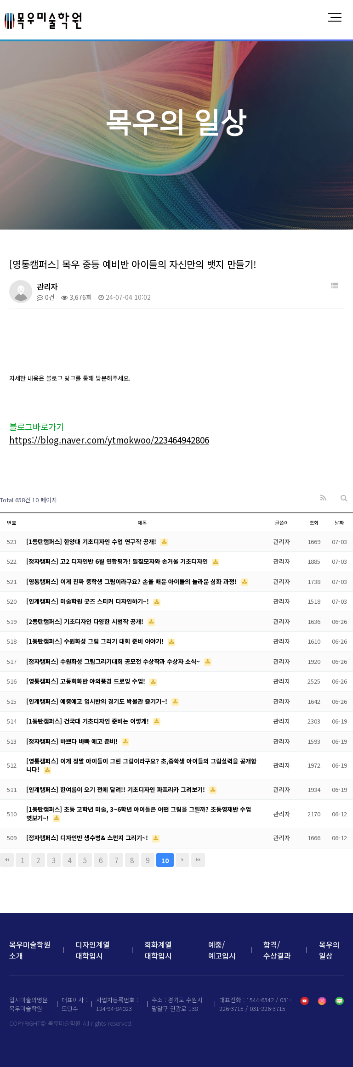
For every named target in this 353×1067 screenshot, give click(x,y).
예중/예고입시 (222, 950)
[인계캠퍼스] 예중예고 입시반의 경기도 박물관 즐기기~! (97, 701)
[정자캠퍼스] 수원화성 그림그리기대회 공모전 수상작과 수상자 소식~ (114, 661)
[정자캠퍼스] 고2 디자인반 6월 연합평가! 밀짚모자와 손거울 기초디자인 (118, 561)
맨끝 (198, 860)
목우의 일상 (329, 950)
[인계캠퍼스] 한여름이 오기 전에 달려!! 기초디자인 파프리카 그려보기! (116, 789)
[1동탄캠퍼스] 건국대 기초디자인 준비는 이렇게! (88, 721)
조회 (314, 522)
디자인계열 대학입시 (92, 950)
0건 (46, 297)
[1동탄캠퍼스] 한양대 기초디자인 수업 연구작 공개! (92, 541)
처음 (7, 860)
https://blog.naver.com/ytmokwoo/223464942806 (109, 439)
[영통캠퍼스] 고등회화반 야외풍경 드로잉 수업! (86, 681)
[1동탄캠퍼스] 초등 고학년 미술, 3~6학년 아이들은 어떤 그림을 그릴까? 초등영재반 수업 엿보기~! (138, 813)
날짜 (339, 522)
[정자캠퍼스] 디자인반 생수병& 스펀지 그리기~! (88, 837)
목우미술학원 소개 (30, 950)
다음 (182, 860)
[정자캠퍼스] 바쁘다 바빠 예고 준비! (73, 741)
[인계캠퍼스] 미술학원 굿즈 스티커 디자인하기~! (88, 601)
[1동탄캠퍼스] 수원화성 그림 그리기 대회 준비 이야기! (95, 641)
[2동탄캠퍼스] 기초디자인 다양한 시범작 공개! (85, 621)
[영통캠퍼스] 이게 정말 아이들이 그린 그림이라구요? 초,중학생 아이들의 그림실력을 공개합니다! (141, 765)
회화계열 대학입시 (158, 950)
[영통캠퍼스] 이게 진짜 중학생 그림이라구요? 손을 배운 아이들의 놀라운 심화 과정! (132, 581)
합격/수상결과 (277, 950)
